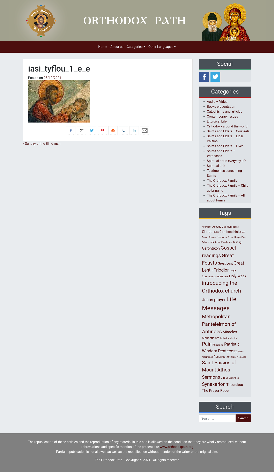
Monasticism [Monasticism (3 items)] (210, 338)
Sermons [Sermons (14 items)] (211, 377)
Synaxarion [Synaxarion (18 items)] (214, 384)
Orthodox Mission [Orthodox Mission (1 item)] (228, 338)
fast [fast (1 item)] (230, 242)
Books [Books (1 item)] (235, 227)
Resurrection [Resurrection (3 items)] (222, 357)
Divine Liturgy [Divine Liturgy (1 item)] (234, 237)
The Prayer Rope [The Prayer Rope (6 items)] (215, 390)
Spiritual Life (216, 166)
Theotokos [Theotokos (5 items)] (235, 385)
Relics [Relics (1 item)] (240, 351)
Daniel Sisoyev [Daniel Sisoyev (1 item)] (209, 237)
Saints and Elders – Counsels (228, 131)
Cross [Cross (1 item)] (242, 232)
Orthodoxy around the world (227, 126)
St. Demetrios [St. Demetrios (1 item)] (232, 378)
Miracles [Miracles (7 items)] (230, 332)
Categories (135, 47)
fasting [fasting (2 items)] (237, 242)
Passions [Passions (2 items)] (218, 344)
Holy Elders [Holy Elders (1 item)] (222, 276)
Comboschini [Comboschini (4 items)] (229, 232)
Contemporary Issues (222, 116)
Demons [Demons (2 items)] (222, 237)
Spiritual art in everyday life (226, 161)
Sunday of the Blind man (42, 144)
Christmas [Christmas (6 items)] (210, 231)
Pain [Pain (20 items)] (207, 344)
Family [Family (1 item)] (224, 242)
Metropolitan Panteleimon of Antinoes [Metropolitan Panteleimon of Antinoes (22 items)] (219, 324)
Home (102, 47)
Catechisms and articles (224, 111)
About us (117, 47)
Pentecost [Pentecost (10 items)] (227, 350)
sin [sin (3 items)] (223, 377)
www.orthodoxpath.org (176, 447)
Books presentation (221, 107)
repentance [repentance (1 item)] (207, 357)
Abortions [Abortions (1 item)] (207, 227)
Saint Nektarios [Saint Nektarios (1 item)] (238, 357)
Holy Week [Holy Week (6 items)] (237, 276)
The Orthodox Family (222, 181)
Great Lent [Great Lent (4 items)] (225, 263)
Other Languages (160, 47)
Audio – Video (217, 102)
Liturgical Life (217, 121)
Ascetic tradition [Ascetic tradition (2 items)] (222, 226)
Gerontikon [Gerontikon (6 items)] (211, 248)
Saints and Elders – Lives (225, 146)
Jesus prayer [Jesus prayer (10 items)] (214, 299)
